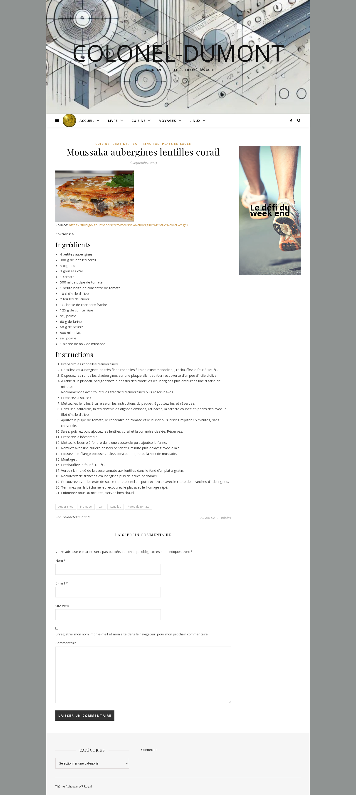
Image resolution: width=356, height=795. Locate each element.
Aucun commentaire (216, 517)
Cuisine (138, 120)
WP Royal (85, 786)
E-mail (61, 583)
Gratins (120, 144)
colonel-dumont (178, 52)
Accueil (86, 120)
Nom (60, 560)
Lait (101, 507)
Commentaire (66, 643)
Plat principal (145, 144)
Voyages (167, 120)
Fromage (86, 507)
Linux (195, 120)
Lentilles (115, 507)
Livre (113, 120)
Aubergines (65, 507)
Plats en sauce (176, 144)
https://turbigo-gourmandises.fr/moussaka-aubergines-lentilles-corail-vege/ (128, 225)
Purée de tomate (138, 507)
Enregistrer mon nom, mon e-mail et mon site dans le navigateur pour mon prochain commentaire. (131, 634)
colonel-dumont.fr (76, 517)
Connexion (149, 749)
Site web (62, 606)
